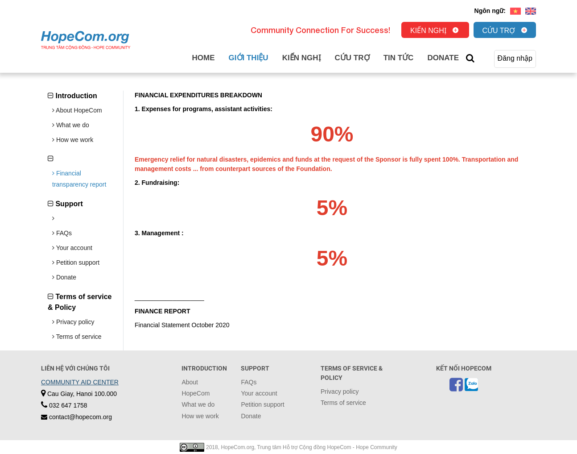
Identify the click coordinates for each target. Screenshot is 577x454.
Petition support (75, 262)
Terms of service (77, 336)
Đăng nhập (515, 58)
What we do (70, 125)
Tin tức (398, 58)
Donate (443, 58)
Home (203, 58)
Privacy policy (73, 321)
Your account (72, 247)
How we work (72, 139)
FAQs (62, 233)
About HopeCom (77, 110)
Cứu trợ (498, 30)
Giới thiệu (248, 58)
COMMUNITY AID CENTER (80, 382)
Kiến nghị (428, 30)
